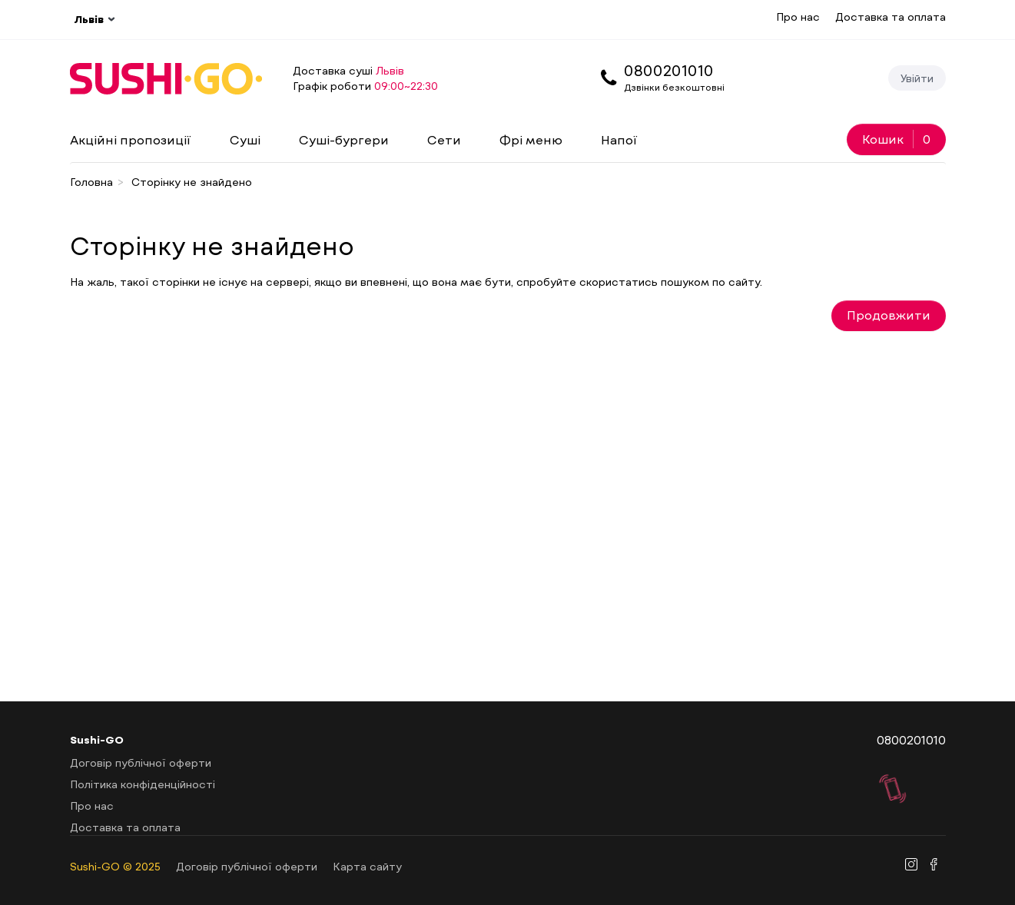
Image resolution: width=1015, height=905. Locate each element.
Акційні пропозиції (130, 139)
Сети (444, 139)
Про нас (798, 16)
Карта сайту (367, 866)
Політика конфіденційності (142, 784)
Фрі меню (530, 139)
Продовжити (888, 314)
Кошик (896, 139)
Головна (91, 181)
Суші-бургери (344, 139)
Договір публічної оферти (140, 762)
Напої (619, 139)
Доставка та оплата (890, 16)
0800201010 (669, 70)
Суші (245, 139)
